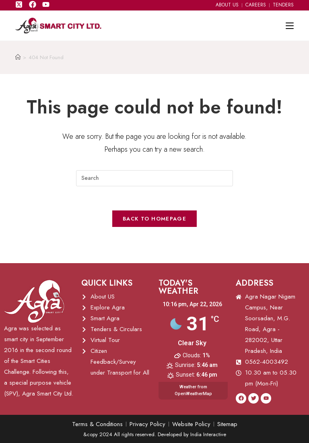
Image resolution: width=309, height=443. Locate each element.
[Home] (18, 57)
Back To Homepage (154, 219)
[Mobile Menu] (290, 25)
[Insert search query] (154, 178)
